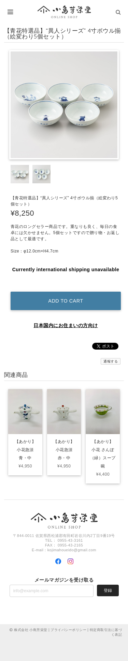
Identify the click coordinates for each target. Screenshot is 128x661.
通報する (110, 361)
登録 (108, 590)
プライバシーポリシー (68, 630)
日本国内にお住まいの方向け (65, 325)
